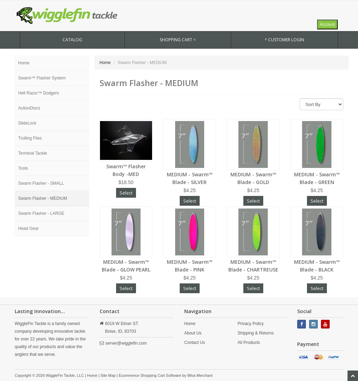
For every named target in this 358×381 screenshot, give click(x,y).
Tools (23, 168)
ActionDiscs (29, 108)
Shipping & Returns (256, 333)
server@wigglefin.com (126, 343)
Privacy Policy (251, 323)
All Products (249, 342)
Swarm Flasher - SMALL (41, 183)
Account (327, 24)
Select (126, 193)
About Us (192, 333)
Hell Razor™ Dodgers (38, 93)
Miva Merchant (200, 375)
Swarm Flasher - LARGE (41, 213)
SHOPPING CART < (178, 40)
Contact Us (194, 342)
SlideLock (27, 123)
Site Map (107, 375)
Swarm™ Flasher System (42, 78)
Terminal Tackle (32, 153)
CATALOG (72, 40)
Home (23, 63)
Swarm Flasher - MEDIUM (42, 198)
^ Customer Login (284, 40)
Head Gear (28, 228)
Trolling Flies (30, 138)
